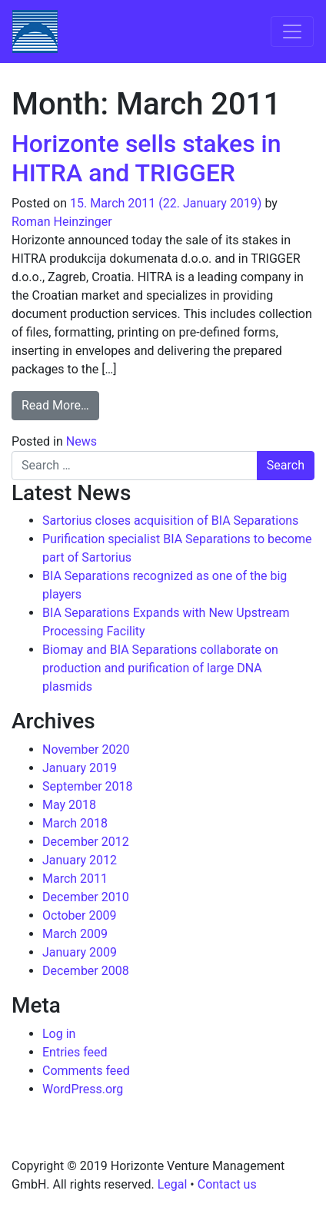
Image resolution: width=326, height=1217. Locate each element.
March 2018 (75, 823)
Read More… (60, 404)
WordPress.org (82, 1089)
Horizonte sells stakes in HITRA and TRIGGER (146, 158)
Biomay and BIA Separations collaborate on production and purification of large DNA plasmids (160, 668)
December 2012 (85, 841)
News (81, 441)
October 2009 (79, 915)
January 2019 (79, 768)
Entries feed (75, 1052)
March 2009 (75, 934)
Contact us (227, 1184)
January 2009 (79, 952)
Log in (58, 1033)
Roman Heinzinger (62, 221)
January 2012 (79, 860)
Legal (173, 1184)
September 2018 (87, 786)
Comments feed (86, 1070)
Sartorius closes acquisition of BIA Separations (170, 520)
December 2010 (85, 897)
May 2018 (69, 805)
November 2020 (85, 749)
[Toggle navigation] (292, 31)
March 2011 (75, 878)
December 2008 (85, 970)
